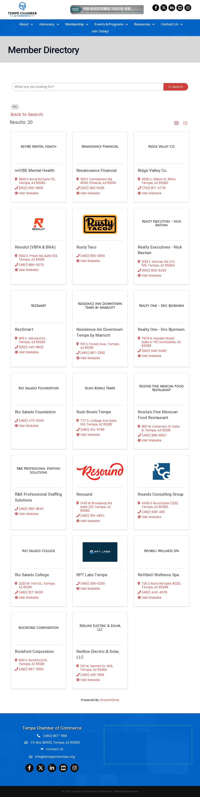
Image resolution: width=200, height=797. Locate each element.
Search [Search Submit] (176, 86)
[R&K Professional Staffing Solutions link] (38, 470)
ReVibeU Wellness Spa (158, 575)
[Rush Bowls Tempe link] (100, 388)
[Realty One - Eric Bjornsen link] (161, 306)
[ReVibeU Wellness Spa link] (161, 551)
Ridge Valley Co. (152, 170)
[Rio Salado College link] (38, 551)
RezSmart (24, 329)
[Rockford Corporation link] (39, 627)
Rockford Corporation (34, 651)
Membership (74, 24)
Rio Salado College (32, 575)
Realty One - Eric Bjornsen (161, 329)
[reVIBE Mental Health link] (38, 146)
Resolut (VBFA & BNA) (35, 247)
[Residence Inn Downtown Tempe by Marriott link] (100, 305)
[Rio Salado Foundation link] (39, 388)
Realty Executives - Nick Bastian (160, 250)
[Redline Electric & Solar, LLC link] (100, 627)
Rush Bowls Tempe (93, 412)
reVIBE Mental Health (34, 170)
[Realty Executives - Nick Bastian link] (161, 223)
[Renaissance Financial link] (100, 146)
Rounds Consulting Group (160, 494)
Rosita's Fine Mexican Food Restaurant (158, 415)
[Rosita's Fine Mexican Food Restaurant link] (161, 388)
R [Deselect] (15, 106)
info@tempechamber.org (55, 756)
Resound (84, 494)
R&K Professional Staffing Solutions (38, 497)
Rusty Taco (86, 247)
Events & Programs (109, 24)
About (24, 24)
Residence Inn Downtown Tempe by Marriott (99, 332)
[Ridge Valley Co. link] (161, 146)
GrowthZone (109, 700)
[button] (176, 123)
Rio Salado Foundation (35, 412)
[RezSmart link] (38, 306)
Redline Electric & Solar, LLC (98, 654)
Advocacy (46, 24)
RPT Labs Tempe (91, 575)
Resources (142, 24)
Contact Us (169, 24)
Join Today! (100, 31)
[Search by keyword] (88, 86)
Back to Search (27, 114)
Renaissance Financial (96, 170)
